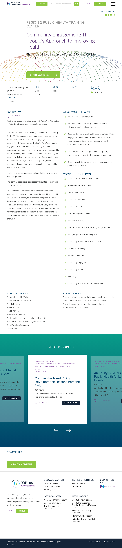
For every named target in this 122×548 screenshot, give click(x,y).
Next (68, 430)
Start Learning (39, 75)
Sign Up (99, 4)
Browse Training (51, 483)
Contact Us (77, 486)
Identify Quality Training (82, 516)
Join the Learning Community (51, 507)
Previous (56, 430)
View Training (14, 398)
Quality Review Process (82, 500)
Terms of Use (109, 542)
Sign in (87, 4)
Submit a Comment (21, 464)
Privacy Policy (93, 542)
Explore (42, 4)
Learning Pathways (52, 486)
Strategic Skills (50, 489)
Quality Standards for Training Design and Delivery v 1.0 (84, 505)
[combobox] (64, 4)
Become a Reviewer (52, 503)
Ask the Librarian (79, 483)
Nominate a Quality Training (55, 500)
